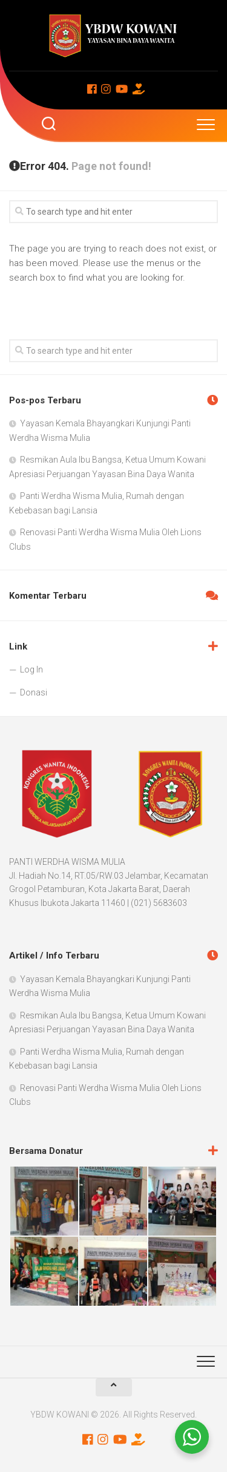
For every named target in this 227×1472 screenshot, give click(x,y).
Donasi (33, 692)
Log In (31, 669)
